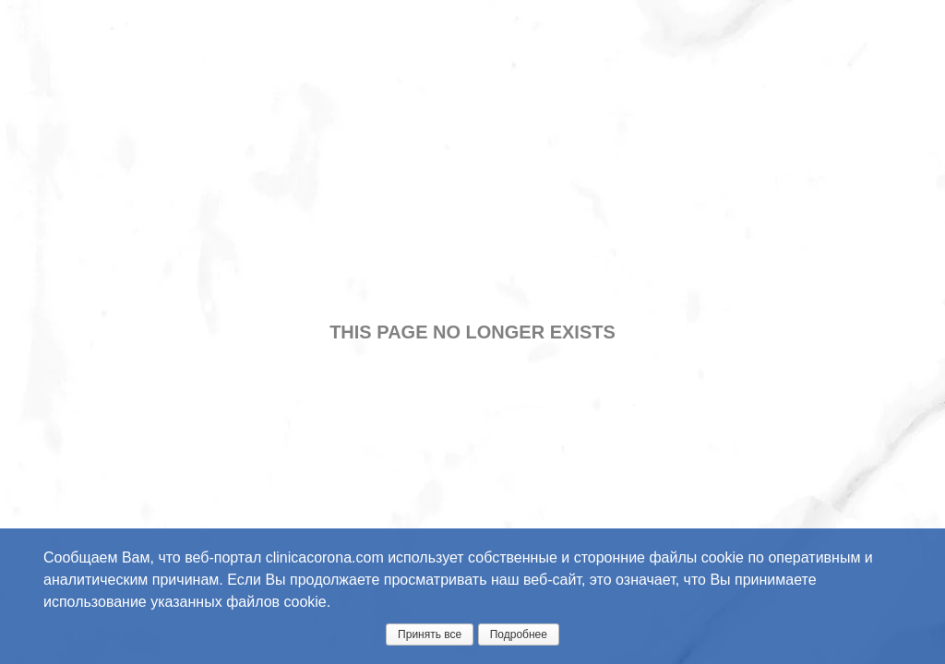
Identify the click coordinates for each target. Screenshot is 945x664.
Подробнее (518, 634)
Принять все (429, 634)
